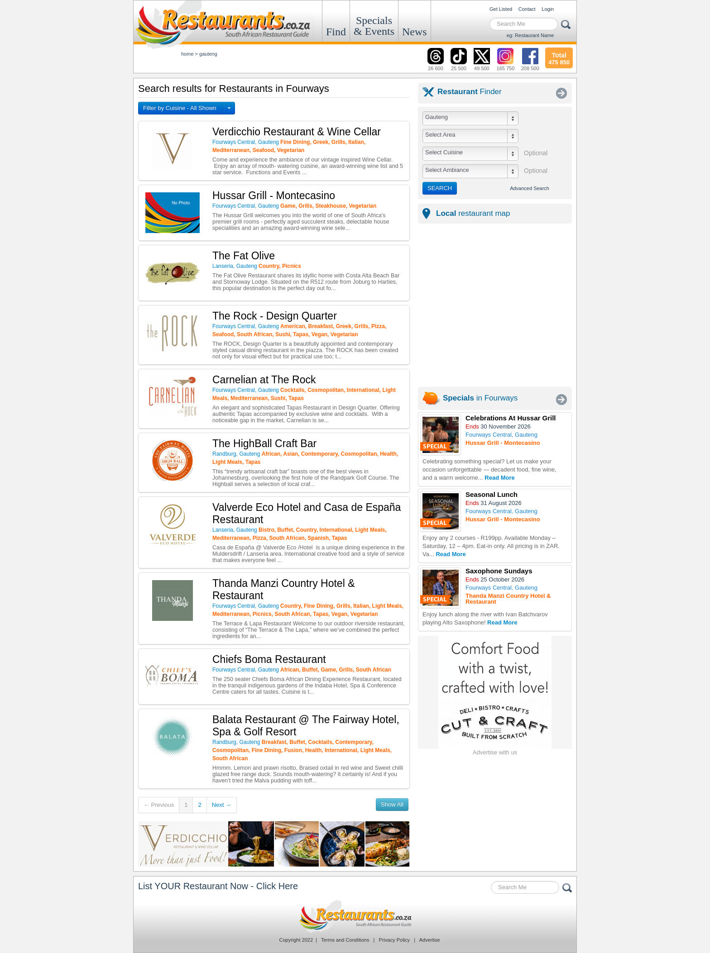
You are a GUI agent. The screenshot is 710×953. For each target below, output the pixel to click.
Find (336, 32)
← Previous (159, 804)
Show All (392, 804)
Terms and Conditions (345, 940)
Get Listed (500, 9)
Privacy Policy (394, 940)
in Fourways (480, 398)
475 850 (559, 57)
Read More (499, 477)
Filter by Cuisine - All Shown (179, 108)
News (414, 32)
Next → (221, 804)
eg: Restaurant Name (530, 35)
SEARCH (439, 188)
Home (187, 54)
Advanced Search (529, 188)
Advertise (429, 940)
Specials (374, 26)
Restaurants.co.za (355, 916)
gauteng (208, 54)
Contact (527, 9)
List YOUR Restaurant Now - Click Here (218, 886)
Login (548, 9)
